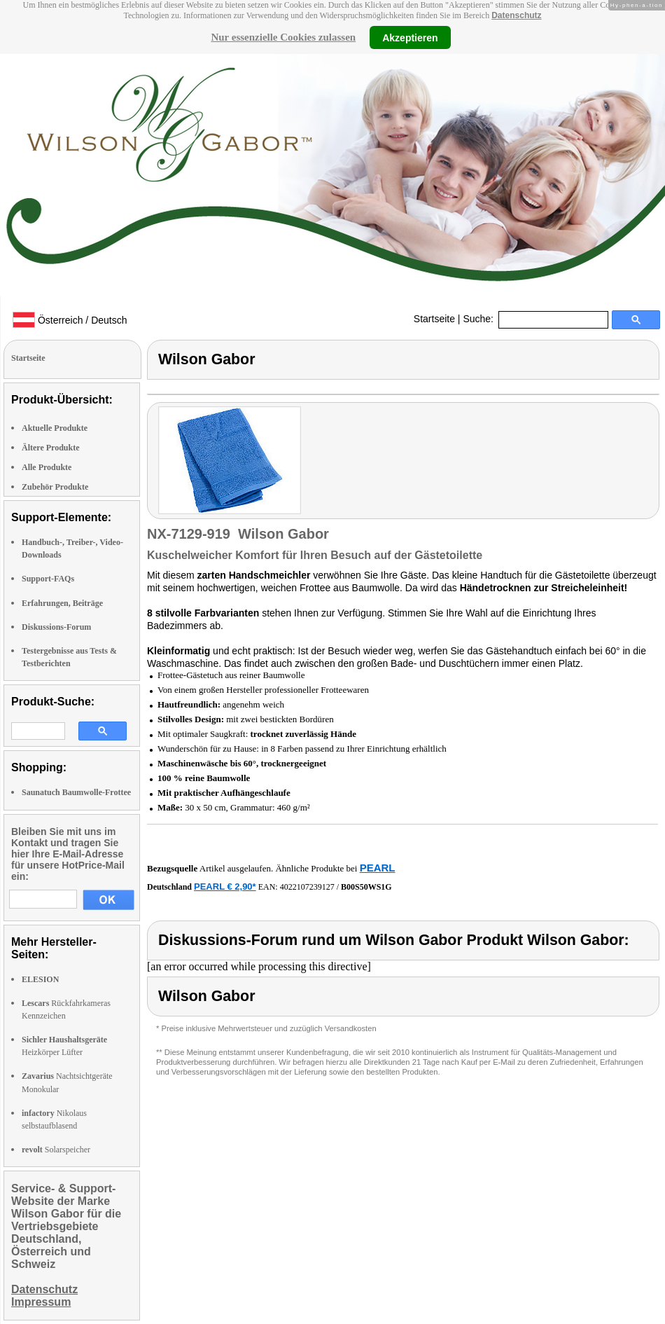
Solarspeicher (56, 1149)
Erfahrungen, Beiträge (62, 603)
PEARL (378, 868)
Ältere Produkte (51, 448)
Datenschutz (516, 15)
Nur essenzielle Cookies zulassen (283, 37)
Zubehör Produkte (55, 487)
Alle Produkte (46, 467)
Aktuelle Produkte (55, 428)
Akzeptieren (410, 37)
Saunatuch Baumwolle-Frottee (76, 792)
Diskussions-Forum (56, 627)
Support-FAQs (48, 579)
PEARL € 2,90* (225, 886)
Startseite (434, 318)
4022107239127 (307, 887)
